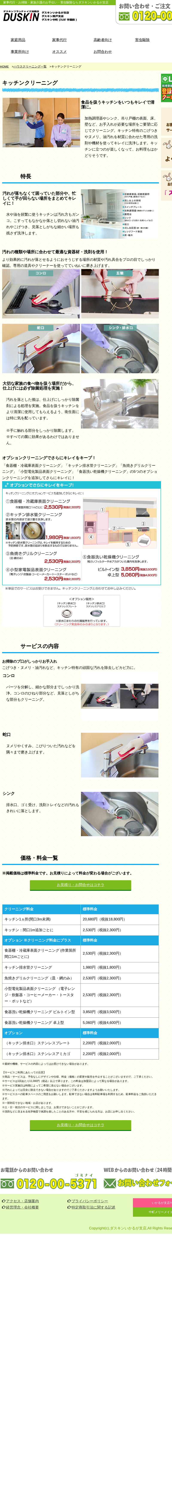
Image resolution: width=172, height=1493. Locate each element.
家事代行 (59, 40)
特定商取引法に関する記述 (91, 1207)
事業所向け (20, 52)
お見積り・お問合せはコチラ (80, 885)
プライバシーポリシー (87, 1201)
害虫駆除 (142, 40)
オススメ (59, 52)
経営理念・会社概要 (20, 1207)
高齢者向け (103, 40)
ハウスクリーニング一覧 (30, 66)
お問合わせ (103, 52)
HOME (4, 66)
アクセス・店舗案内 (20, 1201)
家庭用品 (18, 40)
